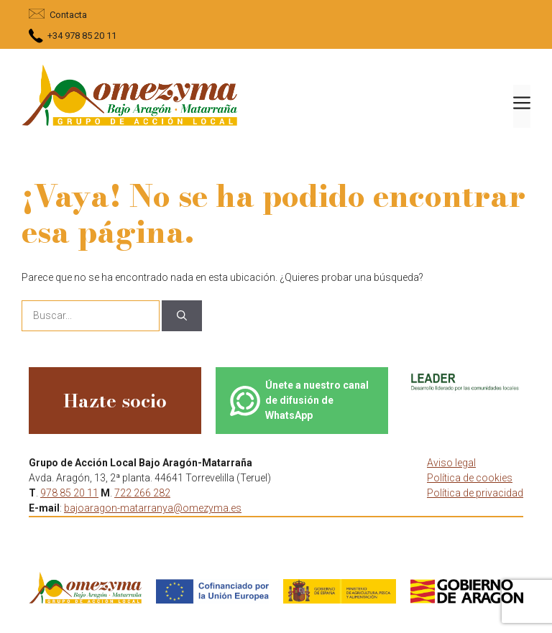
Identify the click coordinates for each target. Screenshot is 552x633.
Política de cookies (469, 478)
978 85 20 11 (69, 493)
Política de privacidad (475, 493)
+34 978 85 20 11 (81, 35)
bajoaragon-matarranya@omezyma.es (153, 508)
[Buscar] (182, 315)
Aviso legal (451, 462)
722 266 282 (142, 493)
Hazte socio (115, 401)
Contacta (68, 14)
